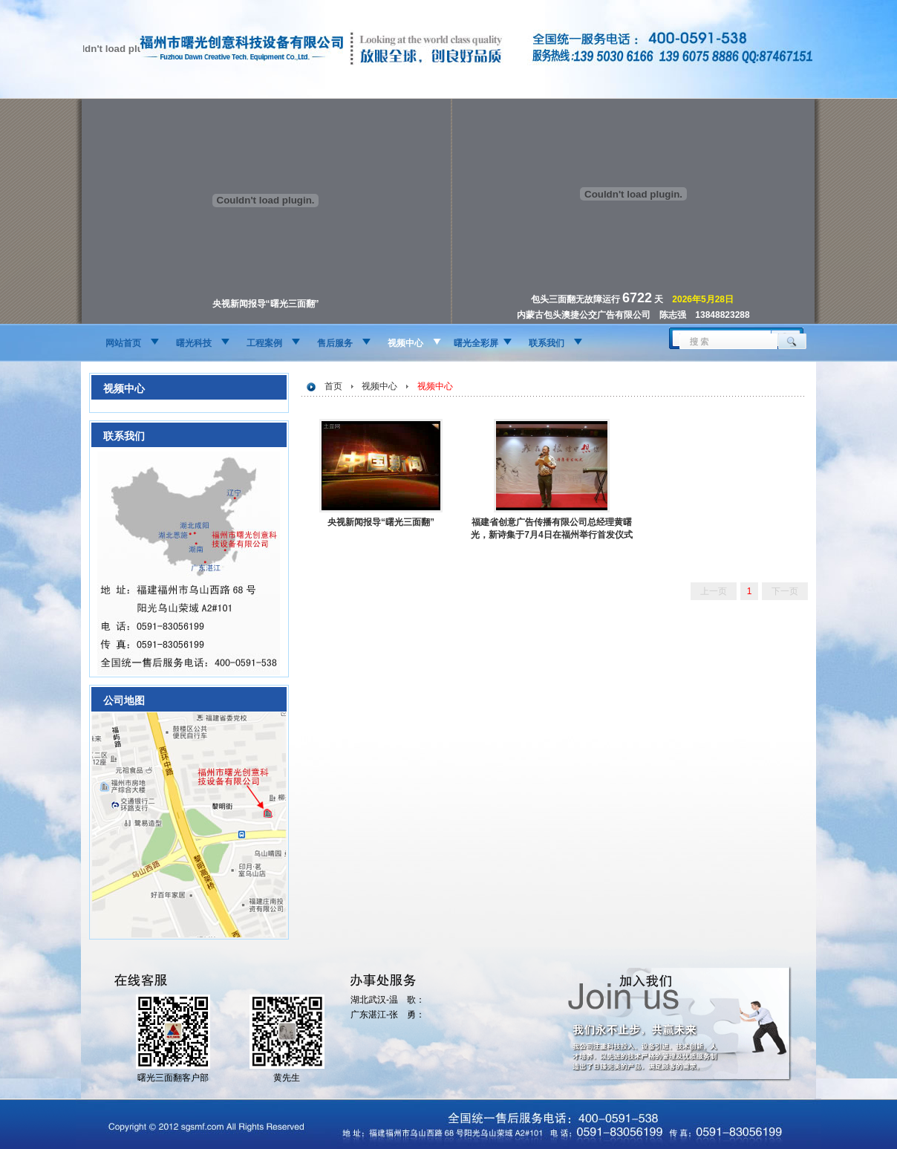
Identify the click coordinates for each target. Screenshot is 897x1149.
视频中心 (405, 343)
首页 (333, 386)
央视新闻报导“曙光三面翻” (380, 522)
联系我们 (546, 343)
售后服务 (335, 343)
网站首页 (123, 343)
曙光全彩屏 (476, 343)
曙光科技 (194, 343)
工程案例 (264, 343)
